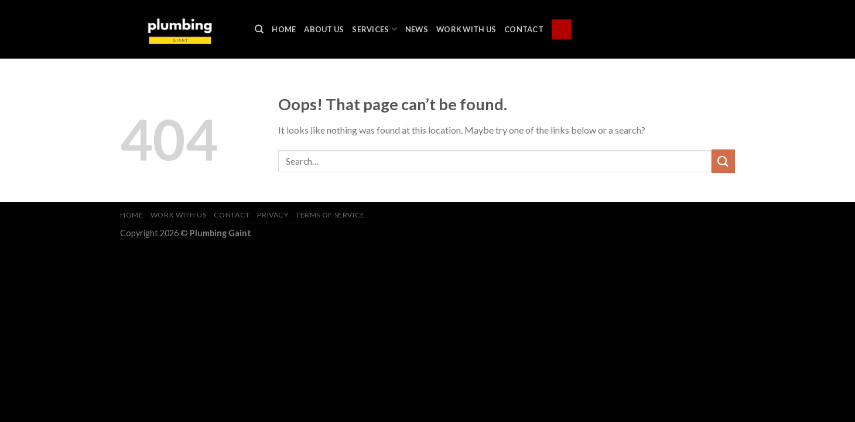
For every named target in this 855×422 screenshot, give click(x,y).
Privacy (272, 214)
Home (284, 29)
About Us (324, 29)
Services (374, 29)
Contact (523, 29)
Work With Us (466, 29)
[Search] (259, 29)
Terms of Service (330, 214)
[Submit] (723, 160)
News (416, 29)
